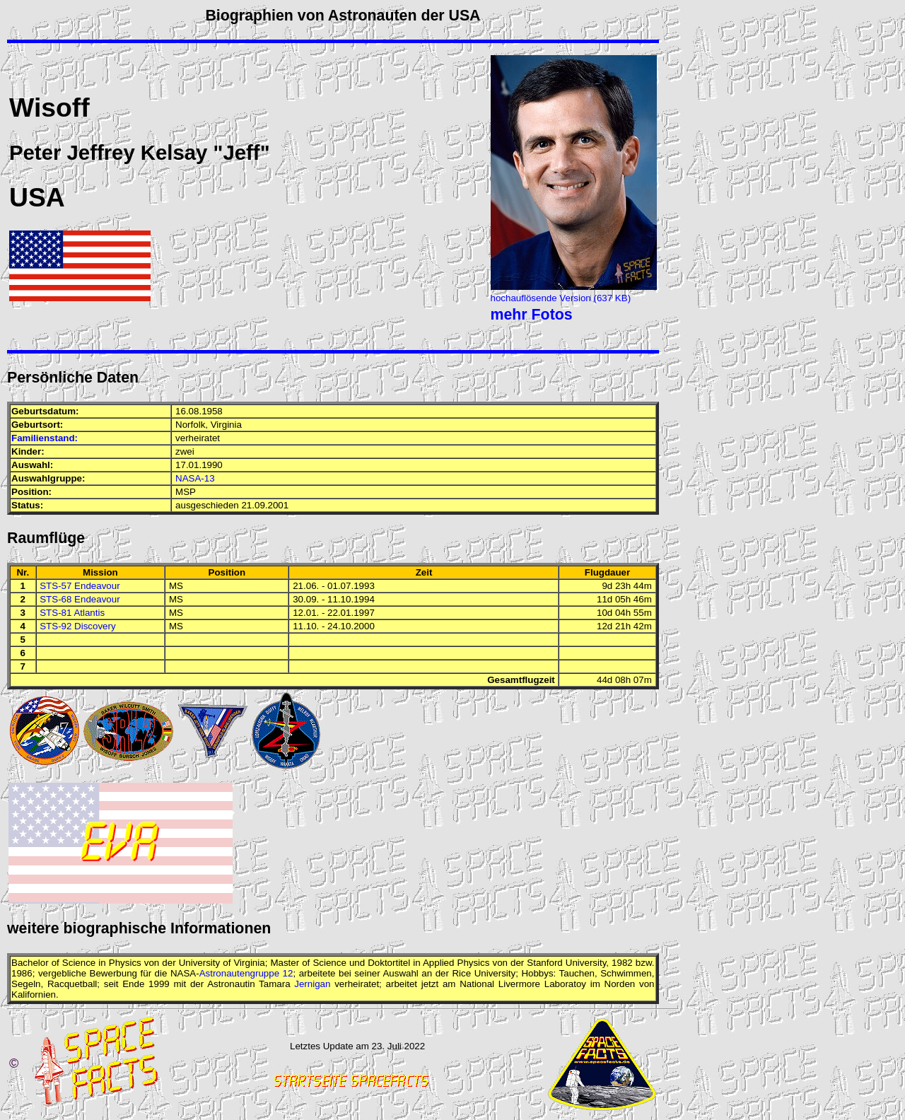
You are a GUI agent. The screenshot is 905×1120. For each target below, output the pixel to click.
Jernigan (312, 984)
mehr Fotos (532, 314)
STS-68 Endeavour (79, 599)
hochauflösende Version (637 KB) (561, 298)
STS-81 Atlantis (72, 612)
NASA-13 (195, 478)
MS (176, 586)
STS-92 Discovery (77, 626)
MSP (185, 491)
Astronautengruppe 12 (246, 973)
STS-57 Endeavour (79, 586)
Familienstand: (44, 438)
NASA (183, 973)
